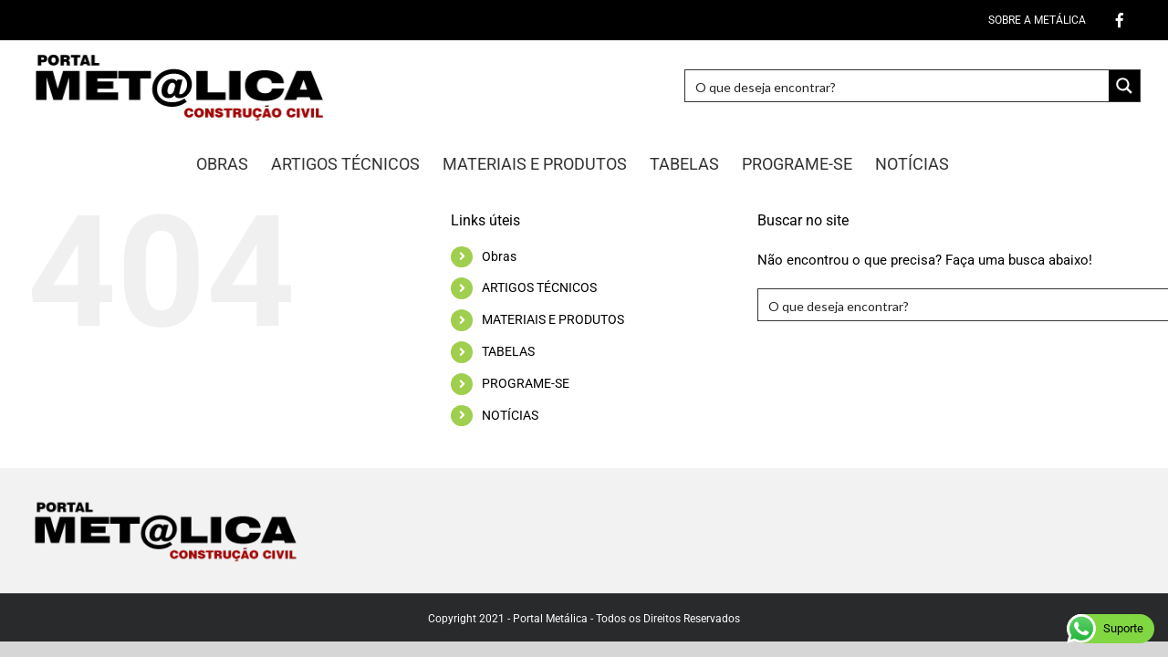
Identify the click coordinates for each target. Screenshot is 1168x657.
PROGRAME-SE (525, 383)
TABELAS (508, 351)
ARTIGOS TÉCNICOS (539, 287)
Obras (499, 256)
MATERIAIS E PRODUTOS (553, 319)
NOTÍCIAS (510, 415)
